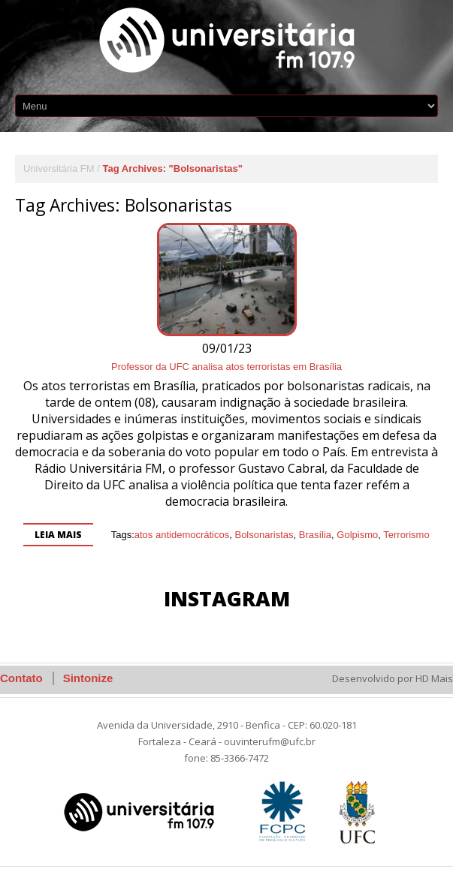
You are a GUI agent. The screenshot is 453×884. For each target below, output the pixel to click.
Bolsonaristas (263, 534)
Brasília (315, 534)
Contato (21, 678)
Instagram (227, 598)
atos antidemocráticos (181, 534)
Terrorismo (406, 534)
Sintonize (88, 678)
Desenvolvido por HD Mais (392, 678)
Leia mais (58, 534)
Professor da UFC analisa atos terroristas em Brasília (226, 366)
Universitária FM (59, 168)
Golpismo (357, 534)
